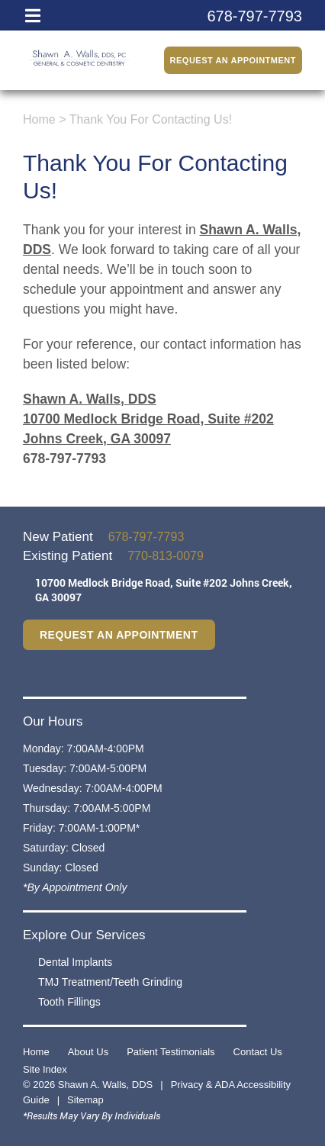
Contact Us (257, 1051)
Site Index (45, 1069)
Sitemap (85, 1100)
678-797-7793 (64, 458)
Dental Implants (75, 962)
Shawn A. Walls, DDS (89, 399)
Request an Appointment (233, 60)
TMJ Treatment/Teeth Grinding (110, 982)
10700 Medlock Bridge (163, 589)
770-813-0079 (165, 555)
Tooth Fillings (69, 1002)
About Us (88, 1051)
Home (39, 119)
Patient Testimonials (170, 1051)
